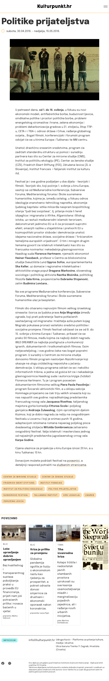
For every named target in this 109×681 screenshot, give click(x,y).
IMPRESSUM (9, 640)
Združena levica (14, 501)
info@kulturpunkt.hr (42, 640)
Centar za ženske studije (58, 477)
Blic (5, 544)
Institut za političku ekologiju (23, 489)
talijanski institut (45, 495)
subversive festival (16, 495)
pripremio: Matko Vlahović (10, 617)
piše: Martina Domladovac (63, 622)
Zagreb (89, 495)
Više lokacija (71, 495)
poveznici (73, 460)
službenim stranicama (71, 465)
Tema (60, 545)
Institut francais (51, 483)
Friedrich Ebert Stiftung (19, 483)
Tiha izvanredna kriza (65, 553)
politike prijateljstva (62, 489)
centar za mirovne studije (20, 477)
